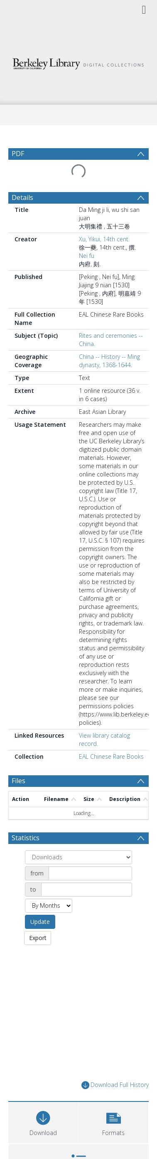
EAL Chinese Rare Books (111, 756)
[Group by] (78, 857)
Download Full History (115, 1085)
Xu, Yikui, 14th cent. (104, 239)
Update (40, 922)
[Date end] (86, 889)
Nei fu (86, 256)
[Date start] (90, 873)
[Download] (43, 1121)
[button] (113, 1121)
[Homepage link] (78, 62)
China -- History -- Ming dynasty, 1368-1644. (109, 361)
